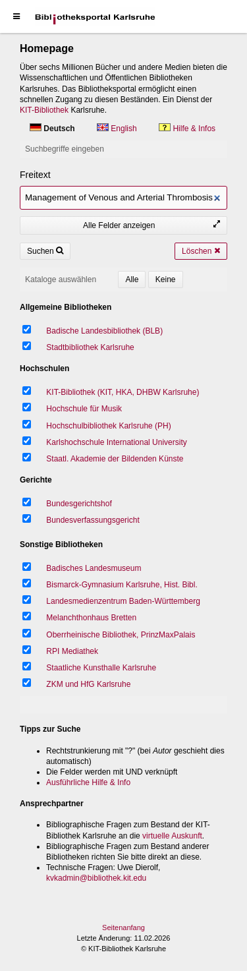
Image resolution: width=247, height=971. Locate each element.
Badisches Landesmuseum (93, 568)
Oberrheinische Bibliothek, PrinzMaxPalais (120, 634)
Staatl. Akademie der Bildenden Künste (114, 458)
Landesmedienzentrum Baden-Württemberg (123, 601)
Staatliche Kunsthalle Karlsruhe (101, 667)
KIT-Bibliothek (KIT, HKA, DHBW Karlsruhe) (122, 392)
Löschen (201, 251)
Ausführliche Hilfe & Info (88, 782)
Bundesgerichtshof (78, 503)
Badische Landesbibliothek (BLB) (104, 331)
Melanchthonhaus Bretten (91, 617)
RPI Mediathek (72, 651)
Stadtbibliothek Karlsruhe (90, 347)
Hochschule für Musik (84, 408)
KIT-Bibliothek (44, 110)
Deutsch (53, 128)
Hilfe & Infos (187, 128)
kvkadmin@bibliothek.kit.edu (96, 878)
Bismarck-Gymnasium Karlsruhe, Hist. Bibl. (121, 584)
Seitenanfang (123, 927)
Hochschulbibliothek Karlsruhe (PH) (108, 425)
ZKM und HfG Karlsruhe (88, 684)
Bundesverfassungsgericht (92, 520)
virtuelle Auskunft (172, 835)
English (118, 128)
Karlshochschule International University (116, 442)
